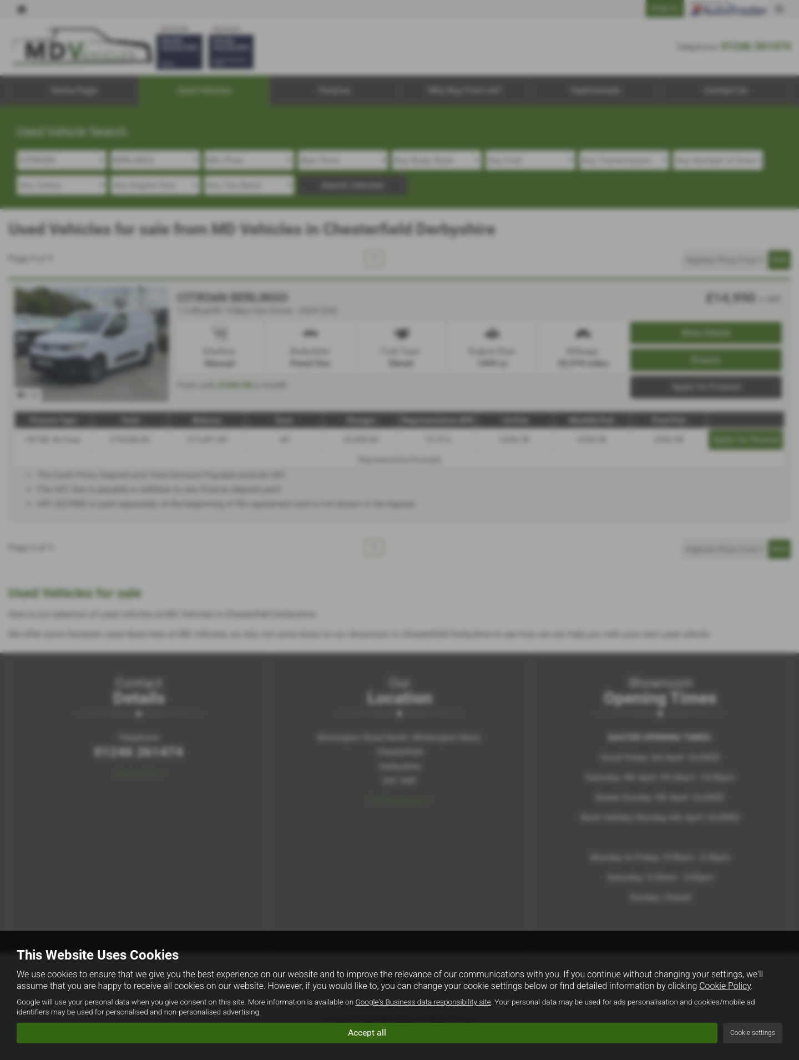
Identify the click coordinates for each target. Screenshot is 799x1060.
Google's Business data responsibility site (422, 1002)
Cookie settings (752, 1033)
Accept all (367, 1032)
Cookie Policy (725, 986)
